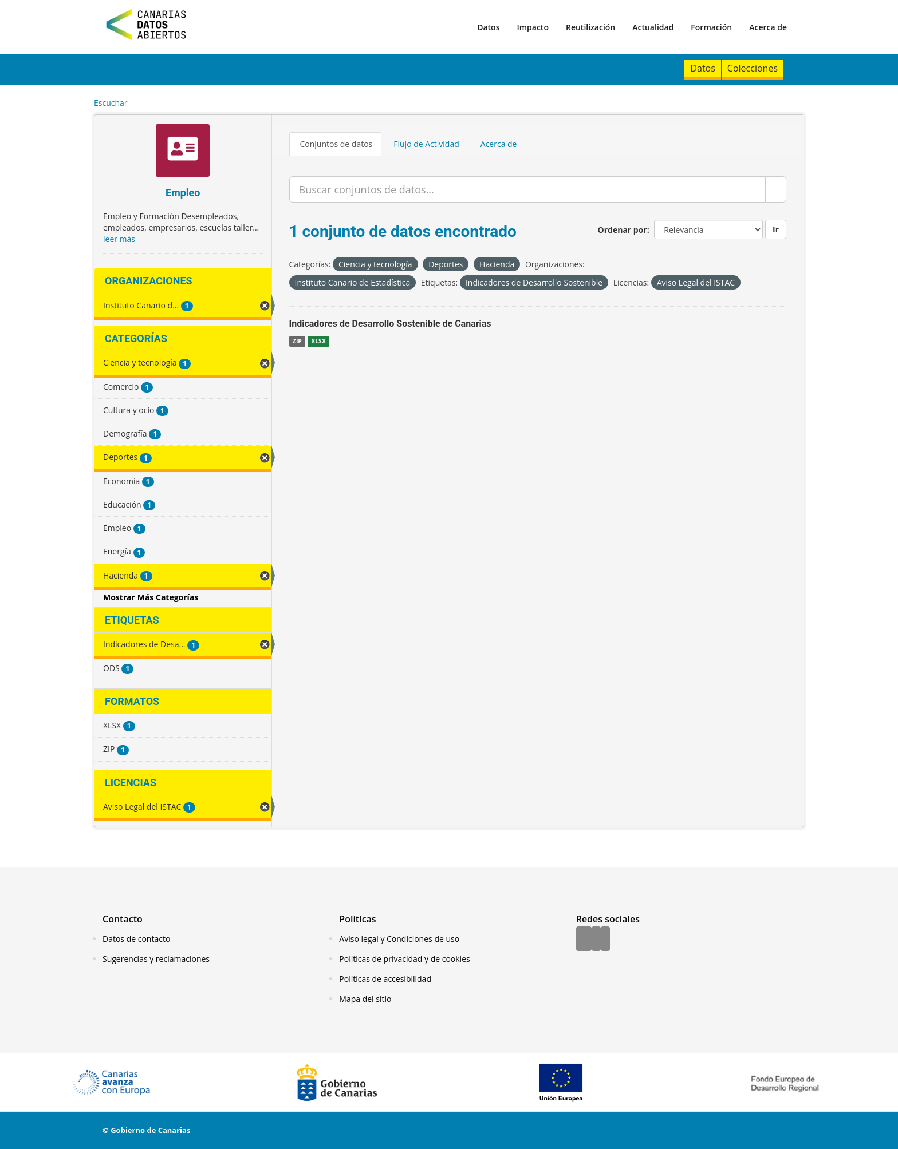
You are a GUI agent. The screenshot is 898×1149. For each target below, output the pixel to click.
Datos (488, 27)
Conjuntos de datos (336, 143)
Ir (776, 229)
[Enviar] (775, 189)
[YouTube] (605, 939)
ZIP (297, 341)
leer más (119, 238)
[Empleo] (183, 152)
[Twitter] (596, 939)
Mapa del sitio (365, 998)
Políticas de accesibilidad (385, 978)
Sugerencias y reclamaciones (156, 958)
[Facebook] (584, 939)
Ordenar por (622, 229)
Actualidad (653, 27)
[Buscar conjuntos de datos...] (527, 189)
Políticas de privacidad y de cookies (404, 958)
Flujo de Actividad (426, 143)
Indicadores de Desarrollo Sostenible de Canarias (390, 323)
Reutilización (590, 27)
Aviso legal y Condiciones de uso (399, 938)
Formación (711, 27)
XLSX (318, 341)
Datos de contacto (136, 938)
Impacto (533, 27)
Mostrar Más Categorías (150, 597)
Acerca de (768, 27)
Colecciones (752, 68)
